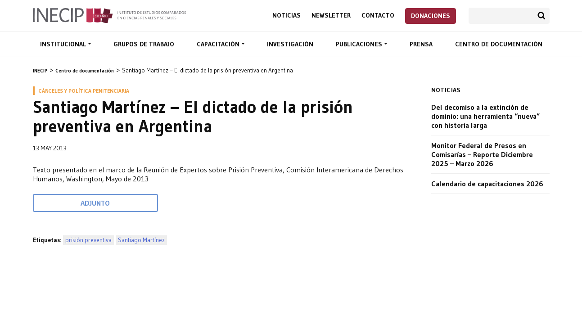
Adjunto (95, 202)
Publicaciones (360, 44)
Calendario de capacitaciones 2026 (487, 183)
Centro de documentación (498, 44)
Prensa (421, 44)
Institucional (64, 44)
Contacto (377, 15)
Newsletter (331, 15)
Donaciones (430, 16)
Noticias (286, 15)
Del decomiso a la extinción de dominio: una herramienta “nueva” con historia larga (485, 116)
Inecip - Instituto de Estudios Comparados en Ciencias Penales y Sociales (109, 15)
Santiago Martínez (141, 240)
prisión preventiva (88, 240)
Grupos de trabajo (143, 44)
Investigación (290, 44)
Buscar (541, 16)
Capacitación (219, 44)
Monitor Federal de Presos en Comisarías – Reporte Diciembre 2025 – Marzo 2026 (482, 154)
